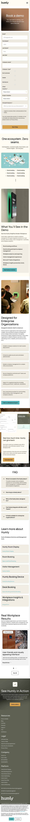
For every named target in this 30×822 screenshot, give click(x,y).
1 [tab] (13, 668)
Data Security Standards (7, 746)
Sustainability (4, 762)
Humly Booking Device (8, 581)
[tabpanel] (15, 647)
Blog (2, 721)
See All (15, 673)
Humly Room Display (8, 551)
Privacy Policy (22, 811)
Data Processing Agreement (8, 743)
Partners (3, 725)
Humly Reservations (6, 773)
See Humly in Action (9, 273)
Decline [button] (18, 819)
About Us (3, 755)
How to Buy (4, 757)
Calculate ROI (9, 460)
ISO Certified (4, 759)
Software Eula (4, 739)
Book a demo (15, 704)
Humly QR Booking (5, 784)
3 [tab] (16, 668)
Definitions (4, 732)
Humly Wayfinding (5, 776)
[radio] (15, 72)
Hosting (3, 723)
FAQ (2, 729)
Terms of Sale (4, 741)
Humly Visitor (4, 778)
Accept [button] (11, 819)
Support (3, 727)
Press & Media (4, 719)
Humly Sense (4, 782)
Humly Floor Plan (5, 780)
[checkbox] (15, 78)
